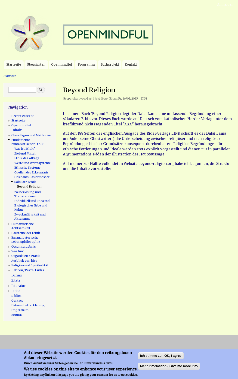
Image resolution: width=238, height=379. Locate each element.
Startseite (13, 65)
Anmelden (225, 4)
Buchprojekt (110, 65)
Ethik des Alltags (26, 158)
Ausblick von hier (24, 260)
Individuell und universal (32, 201)
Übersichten (36, 65)
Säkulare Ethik (25, 182)
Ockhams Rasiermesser (31, 177)
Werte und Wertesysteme (32, 163)
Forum (16, 275)
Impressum (19, 310)
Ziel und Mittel (24, 153)
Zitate (15, 280)
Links (15, 291)
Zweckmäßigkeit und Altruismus (30, 216)
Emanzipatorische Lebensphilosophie (25, 239)
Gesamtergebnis (23, 246)
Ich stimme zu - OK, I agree (161, 358)
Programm (86, 65)
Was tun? (17, 251)
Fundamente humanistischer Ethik (27, 142)
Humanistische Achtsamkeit (22, 226)
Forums (16, 314)
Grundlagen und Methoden (31, 135)
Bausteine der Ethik (25, 233)
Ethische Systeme (27, 167)
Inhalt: (16, 130)
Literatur (18, 286)
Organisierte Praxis (25, 256)
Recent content (22, 116)
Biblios (16, 295)
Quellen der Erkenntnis (31, 172)
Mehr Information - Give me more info (169, 369)
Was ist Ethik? (24, 148)
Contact (17, 300)
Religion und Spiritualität (29, 265)
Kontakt (131, 65)
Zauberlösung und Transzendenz (27, 194)
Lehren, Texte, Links (27, 270)
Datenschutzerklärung (28, 305)
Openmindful (61, 65)
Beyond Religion (29, 186)
